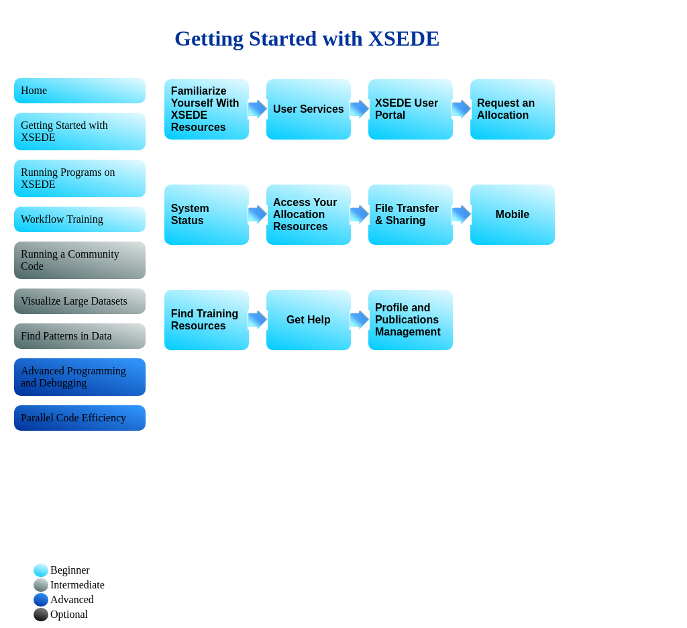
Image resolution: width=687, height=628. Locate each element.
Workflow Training (62, 219)
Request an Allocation (506, 109)
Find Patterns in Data (66, 336)
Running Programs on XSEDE (68, 178)
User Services (308, 109)
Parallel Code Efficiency (73, 417)
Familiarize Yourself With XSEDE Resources (205, 109)
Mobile (513, 214)
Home (34, 90)
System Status (190, 214)
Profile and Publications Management (408, 319)
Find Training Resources (204, 319)
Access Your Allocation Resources (305, 214)
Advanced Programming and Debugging (73, 376)
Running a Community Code (70, 260)
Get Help (308, 319)
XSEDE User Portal (406, 109)
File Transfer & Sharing (407, 214)
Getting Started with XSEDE (64, 131)
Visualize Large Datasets (74, 301)
